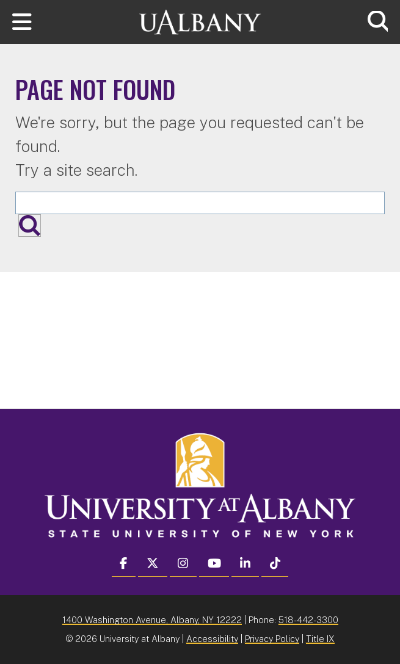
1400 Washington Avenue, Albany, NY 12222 (152, 620)
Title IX (320, 638)
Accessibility (212, 638)
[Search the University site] (200, 203)
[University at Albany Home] (200, 20)
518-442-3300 (308, 620)
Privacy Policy (272, 638)
